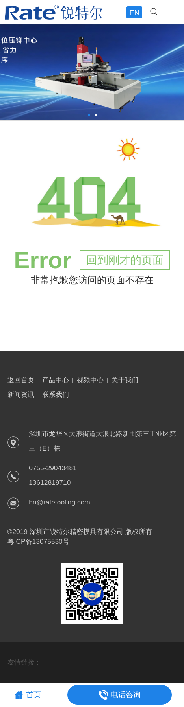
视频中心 (90, 380)
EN (134, 13)
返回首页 (20, 380)
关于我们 (125, 380)
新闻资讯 (20, 394)
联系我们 (55, 394)
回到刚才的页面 (125, 260)
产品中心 (55, 380)
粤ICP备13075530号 (38, 541)
